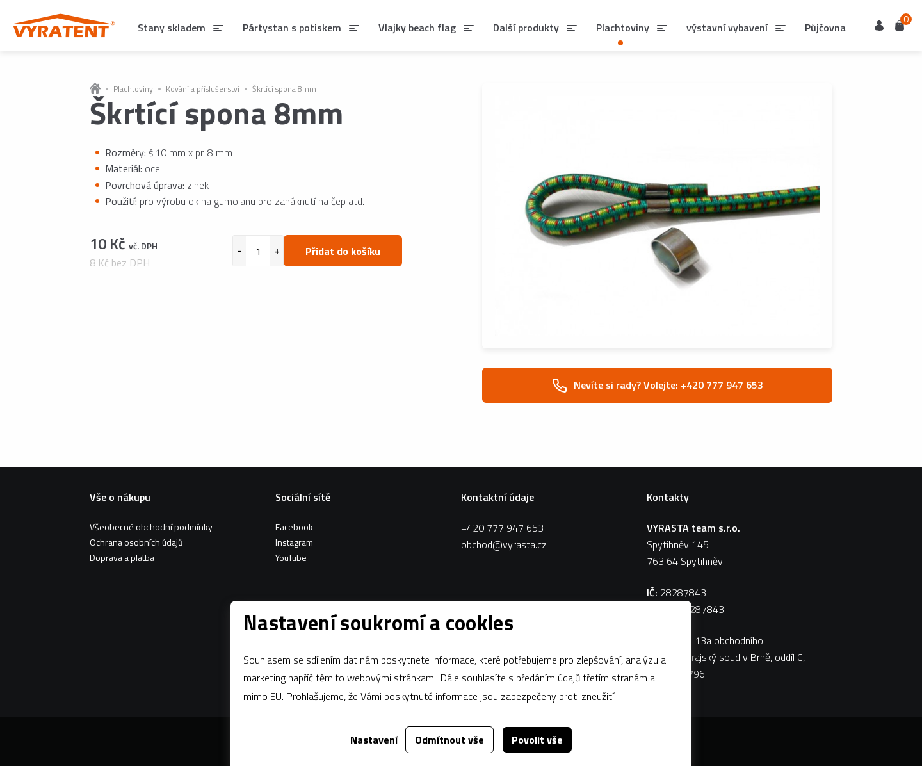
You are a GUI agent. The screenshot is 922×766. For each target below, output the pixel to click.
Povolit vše (537, 739)
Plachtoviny (133, 89)
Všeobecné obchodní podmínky (151, 527)
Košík (899, 24)
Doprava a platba (122, 557)
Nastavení (374, 739)
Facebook (294, 527)
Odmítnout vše (449, 739)
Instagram (294, 542)
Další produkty (526, 27)
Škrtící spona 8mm (284, 89)
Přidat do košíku (342, 251)
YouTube (291, 557)
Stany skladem (172, 27)
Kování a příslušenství (202, 89)
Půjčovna (825, 27)
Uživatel (879, 25)
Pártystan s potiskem (292, 27)
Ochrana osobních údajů (136, 542)
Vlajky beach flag (417, 27)
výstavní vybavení (727, 27)
